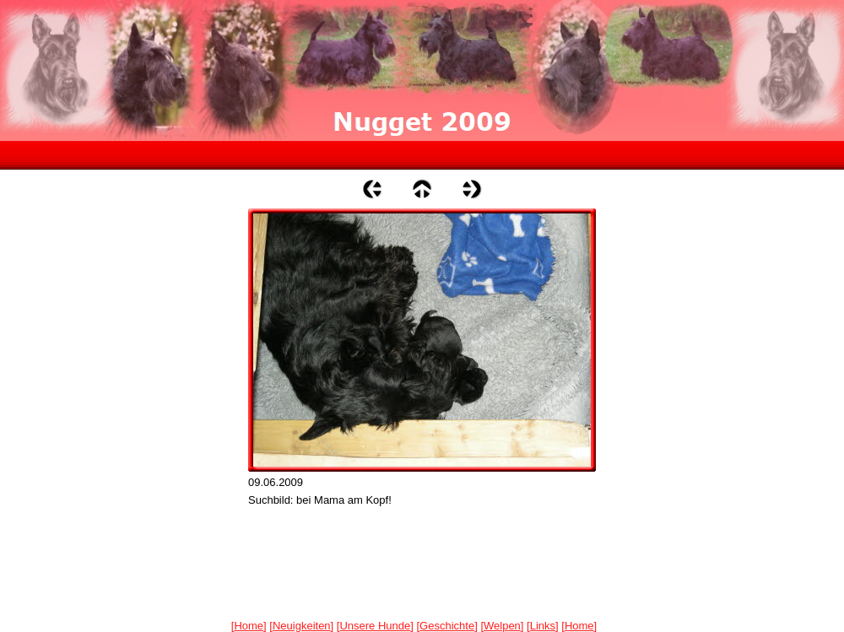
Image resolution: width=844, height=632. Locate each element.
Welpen (502, 625)
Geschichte (446, 625)
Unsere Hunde (374, 625)
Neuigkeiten (302, 625)
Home (248, 625)
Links (542, 625)
